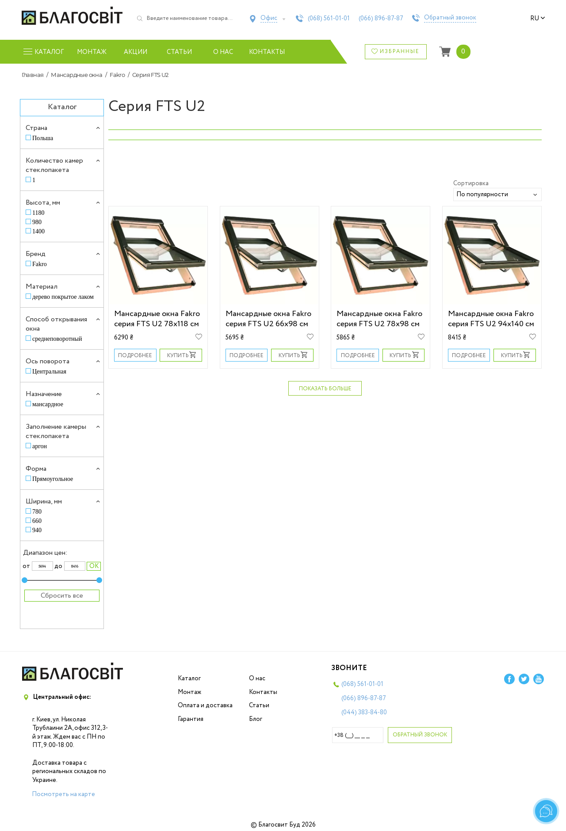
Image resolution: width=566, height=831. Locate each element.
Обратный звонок (450, 18)
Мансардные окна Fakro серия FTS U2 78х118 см (157, 318)
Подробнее (135, 355)
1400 (38, 231)
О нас (223, 52)
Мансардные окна (76, 74)
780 (37, 511)
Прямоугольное (52, 479)
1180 (38, 213)
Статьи (179, 52)
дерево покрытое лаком (63, 297)
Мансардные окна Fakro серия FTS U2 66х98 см (268, 318)
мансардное (47, 404)
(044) (364, 712)
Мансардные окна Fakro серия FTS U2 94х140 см (491, 318)
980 (37, 222)
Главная (33, 74)
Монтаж (92, 52)
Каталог (189, 678)
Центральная (49, 371)
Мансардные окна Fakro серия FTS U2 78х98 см (379, 318)
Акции (135, 52)
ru (537, 19)
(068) (329, 19)
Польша (42, 138)
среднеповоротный (57, 338)
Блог (255, 719)
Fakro (117, 74)
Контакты (266, 52)
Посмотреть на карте (63, 794)
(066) (381, 19)
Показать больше (325, 389)
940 (37, 530)
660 (37, 521)
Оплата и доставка (205, 705)
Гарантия (190, 719)
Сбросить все (62, 596)
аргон (39, 446)
